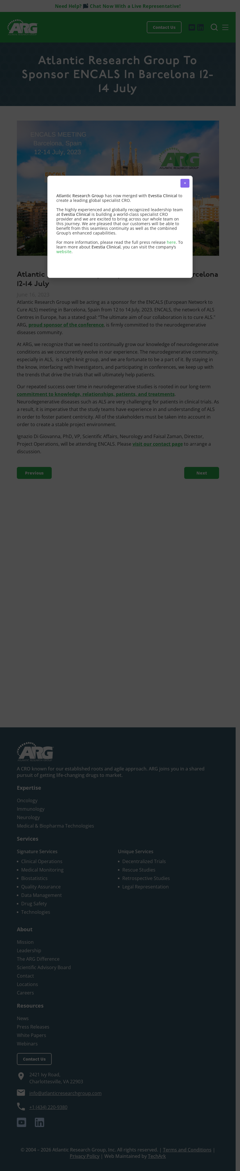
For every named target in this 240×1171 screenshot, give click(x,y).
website (63, 251)
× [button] (185, 183)
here (171, 242)
